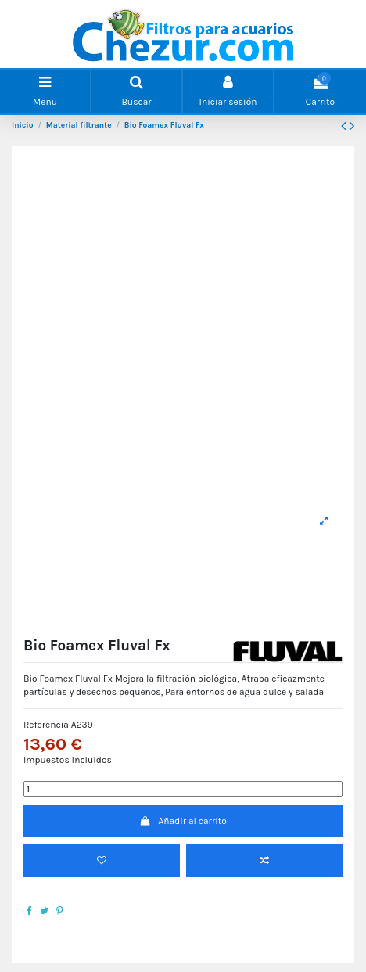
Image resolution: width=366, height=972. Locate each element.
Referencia (46, 724)
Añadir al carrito (183, 820)
